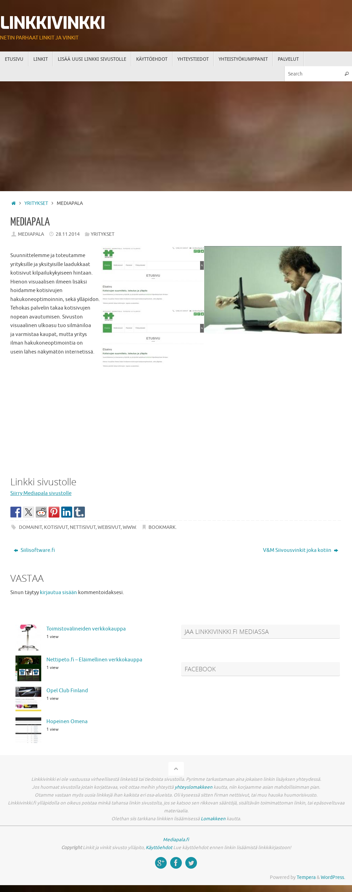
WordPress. (333, 877)
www (129, 527)
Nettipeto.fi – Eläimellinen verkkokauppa (94, 660)
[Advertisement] (176, 133)
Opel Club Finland (67, 690)
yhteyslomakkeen (193, 787)
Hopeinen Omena (67, 721)
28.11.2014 (68, 234)
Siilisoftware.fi (34, 550)
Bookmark (162, 527)
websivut (109, 527)
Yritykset (36, 203)
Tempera (306, 877)
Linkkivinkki (52, 23)
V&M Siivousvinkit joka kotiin (300, 550)
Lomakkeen (213, 819)
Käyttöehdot (159, 847)
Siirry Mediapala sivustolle (41, 493)
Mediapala (31, 234)
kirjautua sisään (58, 592)
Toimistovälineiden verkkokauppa (86, 629)
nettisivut (83, 527)
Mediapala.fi (176, 840)
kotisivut (56, 527)
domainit (30, 527)
